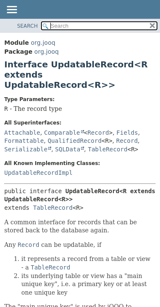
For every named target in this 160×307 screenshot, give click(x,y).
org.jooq (43, 42)
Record (98, 132)
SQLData (67, 149)
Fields (127, 132)
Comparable (62, 132)
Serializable (25, 149)
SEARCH (27, 26)
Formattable (24, 140)
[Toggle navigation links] (11, 10)
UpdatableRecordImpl (38, 172)
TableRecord (108, 149)
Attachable (22, 132)
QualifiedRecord (75, 140)
